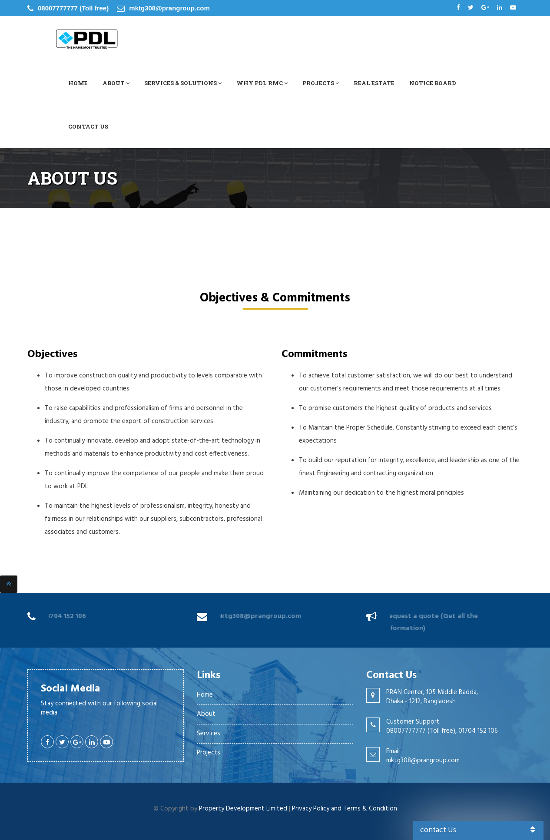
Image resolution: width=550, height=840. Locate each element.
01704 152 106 (62, 616)
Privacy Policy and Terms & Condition (344, 809)
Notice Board (432, 83)
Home (78, 83)
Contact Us (88, 126)
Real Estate (374, 83)
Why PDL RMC (262, 83)
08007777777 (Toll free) (73, 8)
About (116, 83)
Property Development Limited (243, 809)
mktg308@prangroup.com (169, 8)
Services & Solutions (183, 83)
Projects (320, 83)
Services (208, 733)
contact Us (478, 830)
